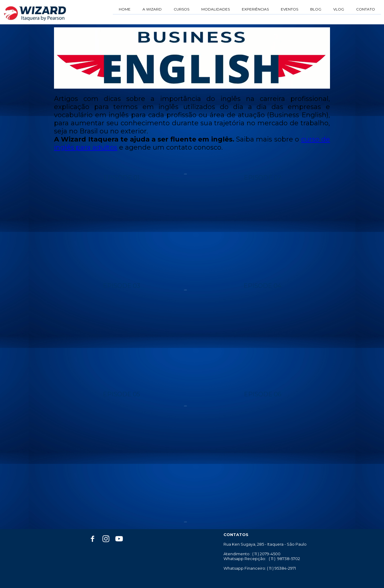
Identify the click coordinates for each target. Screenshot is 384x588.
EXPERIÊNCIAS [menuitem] (255, 9)
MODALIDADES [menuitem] (215, 9)
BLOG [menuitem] (315, 9)
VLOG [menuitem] (338, 9)
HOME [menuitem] (124, 9)
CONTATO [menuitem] (365, 9)
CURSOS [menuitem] (181, 9)
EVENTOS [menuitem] (289, 9)
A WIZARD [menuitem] (152, 9)
